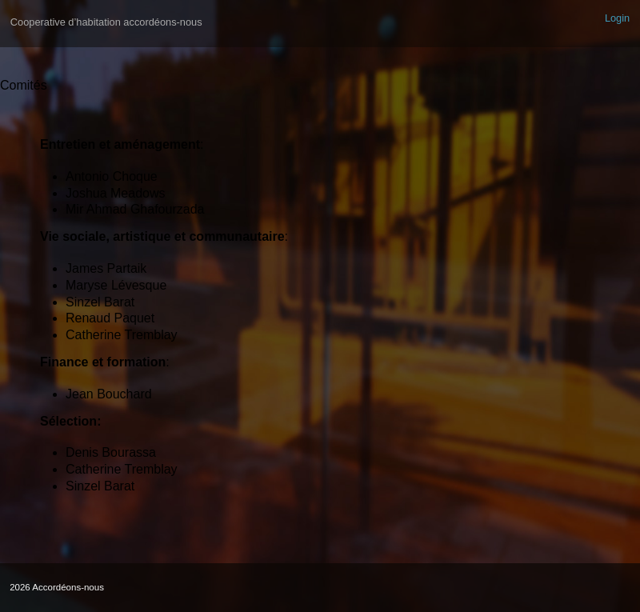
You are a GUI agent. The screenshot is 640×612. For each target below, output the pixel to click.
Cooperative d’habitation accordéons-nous (106, 22)
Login (617, 18)
